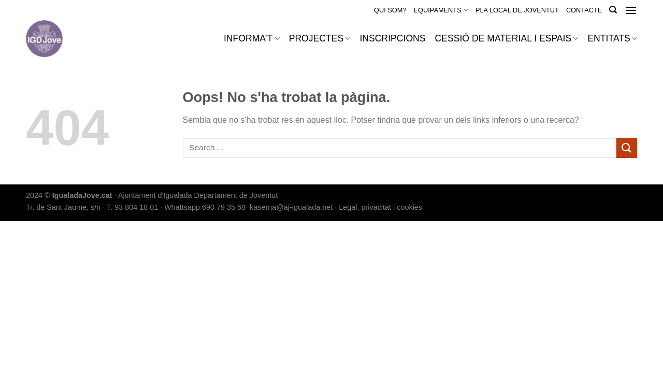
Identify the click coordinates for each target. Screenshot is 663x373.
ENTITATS (612, 38)
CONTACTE (584, 10)
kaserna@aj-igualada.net (291, 207)
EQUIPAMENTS (441, 10)
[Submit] (626, 148)
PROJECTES (320, 38)
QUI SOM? (390, 10)
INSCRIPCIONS (392, 38)
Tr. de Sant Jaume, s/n (63, 207)
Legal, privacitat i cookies (380, 207)
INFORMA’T (252, 38)
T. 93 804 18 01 (132, 207)
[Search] (613, 10)
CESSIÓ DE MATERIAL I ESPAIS (507, 38)
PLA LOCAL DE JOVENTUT (517, 10)
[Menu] (631, 10)
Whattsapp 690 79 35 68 (205, 207)
